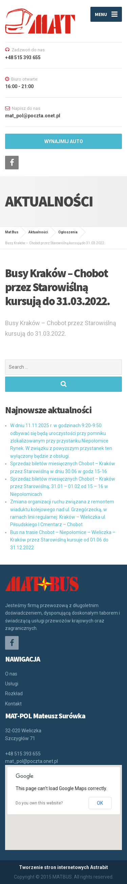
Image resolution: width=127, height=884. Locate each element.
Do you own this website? (39, 803)
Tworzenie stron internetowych (54, 867)
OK (100, 803)
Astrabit (99, 867)
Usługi (11, 683)
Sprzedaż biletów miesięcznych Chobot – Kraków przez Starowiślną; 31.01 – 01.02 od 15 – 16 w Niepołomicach (62, 486)
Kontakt (13, 703)
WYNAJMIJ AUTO (63, 141)
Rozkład (14, 693)
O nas (11, 674)
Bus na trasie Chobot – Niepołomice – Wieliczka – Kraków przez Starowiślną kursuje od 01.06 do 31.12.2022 (62, 540)
